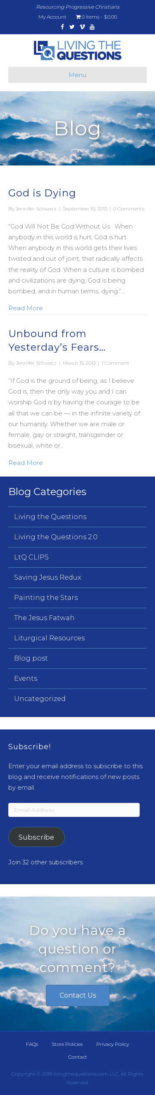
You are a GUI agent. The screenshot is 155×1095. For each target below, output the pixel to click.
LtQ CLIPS (31, 557)
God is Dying (42, 193)
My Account (52, 17)
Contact (77, 1057)
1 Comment (115, 363)
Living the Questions (50, 517)
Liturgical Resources (49, 638)
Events (25, 678)
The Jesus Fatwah (44, 618)
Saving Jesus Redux (47, 577)
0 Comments (128, 208)
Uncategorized (40, 699)
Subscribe (36, 837)
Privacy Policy (112, 1044)
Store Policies (67, 1044)
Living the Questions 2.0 (56, 537)
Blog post (31, 658)
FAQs (32, 1044)
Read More (25, 307)
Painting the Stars (46, 598)
